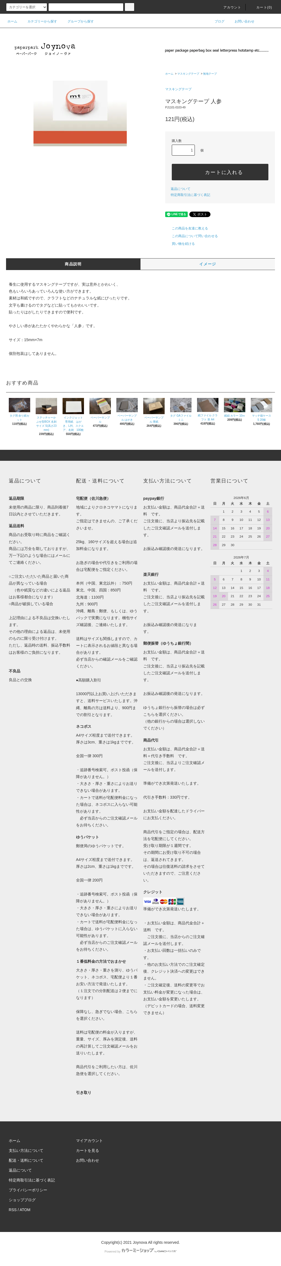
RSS (13, 1210)
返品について (180, 189)
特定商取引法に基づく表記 (190, 195)
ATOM (25, 1210)
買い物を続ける (180, 244)
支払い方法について (26, 1150)
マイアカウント (89, 1140)
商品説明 (73, 264)
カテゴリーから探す (39, 21)
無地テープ (210, 73)
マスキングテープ (188, 73)
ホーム (12, 21)
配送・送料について (26, 1160)
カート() (261, 7)
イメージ (207, 264)
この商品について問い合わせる (191, 236)
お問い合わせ (241, 21)
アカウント (229, 7)
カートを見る (87, 1150)
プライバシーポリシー (28, 1190)
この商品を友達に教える (186, 228)
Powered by (140, 1251)
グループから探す (77, 21)
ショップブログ (22, 1200)
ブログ (216, 21)
